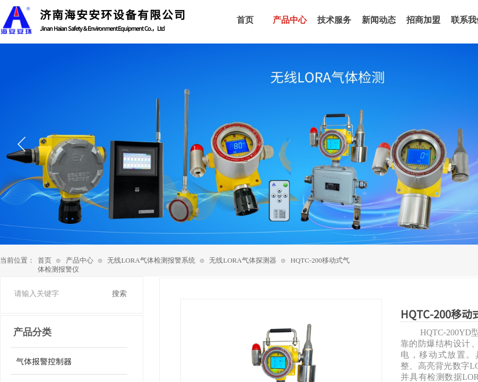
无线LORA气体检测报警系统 (151, 260)
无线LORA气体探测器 (242, 260)
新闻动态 (379, 19)
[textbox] (58, 294)
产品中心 (79, 260)
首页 (44, 260)
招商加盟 (423, 19)
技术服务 (334, 19)
